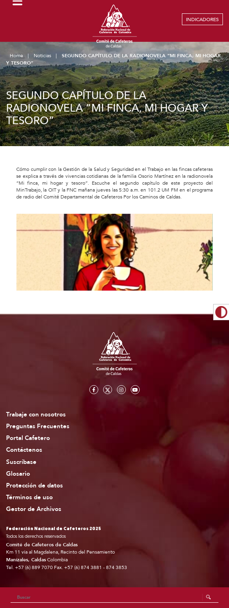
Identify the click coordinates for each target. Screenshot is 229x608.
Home (16, 55)
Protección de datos (34, 485)
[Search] (115, 597)
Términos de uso (29, 497)
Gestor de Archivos (33, 509)
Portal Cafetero (28, 438)
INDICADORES (202, 19)
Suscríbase (21, 462)
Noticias (42, 55)
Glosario (18, 474)
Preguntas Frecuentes (37, 426)
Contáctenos (24, 450)
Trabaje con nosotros (36, 414)
